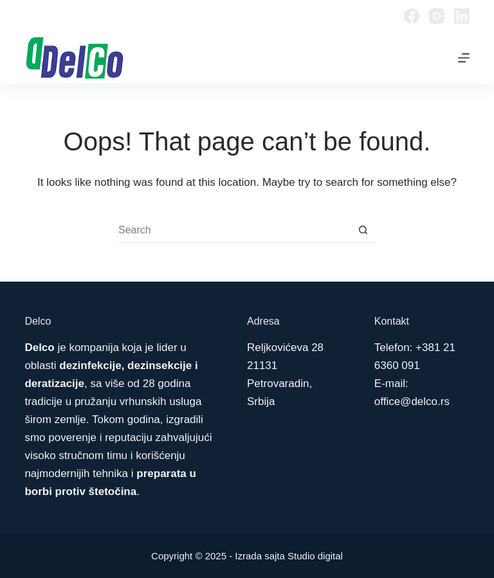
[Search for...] (234, 230)
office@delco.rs (412, 401)
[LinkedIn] (462, 16)
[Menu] (464, 58)
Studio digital (315, 555)
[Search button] (363, 230)
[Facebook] (411, 16)
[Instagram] (436, 16)
